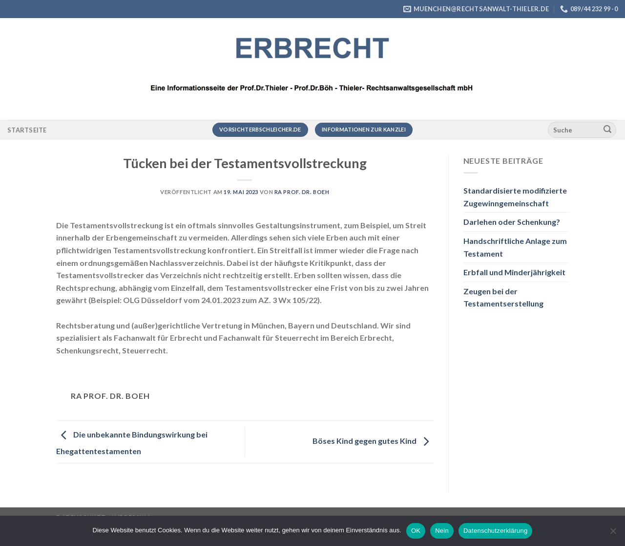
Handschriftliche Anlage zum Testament (515, 247)
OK (415, 530)
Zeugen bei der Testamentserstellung (503, 297)
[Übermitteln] (607, 130)
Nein (442, 530)
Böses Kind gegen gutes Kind (373, 440)
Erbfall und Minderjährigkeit (514, 272)
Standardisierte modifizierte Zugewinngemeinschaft (515, 197)
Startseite (27, 130)
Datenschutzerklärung (495, 530)
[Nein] (613, 534)
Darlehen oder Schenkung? (511, 221)
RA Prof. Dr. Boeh (302, 192)
